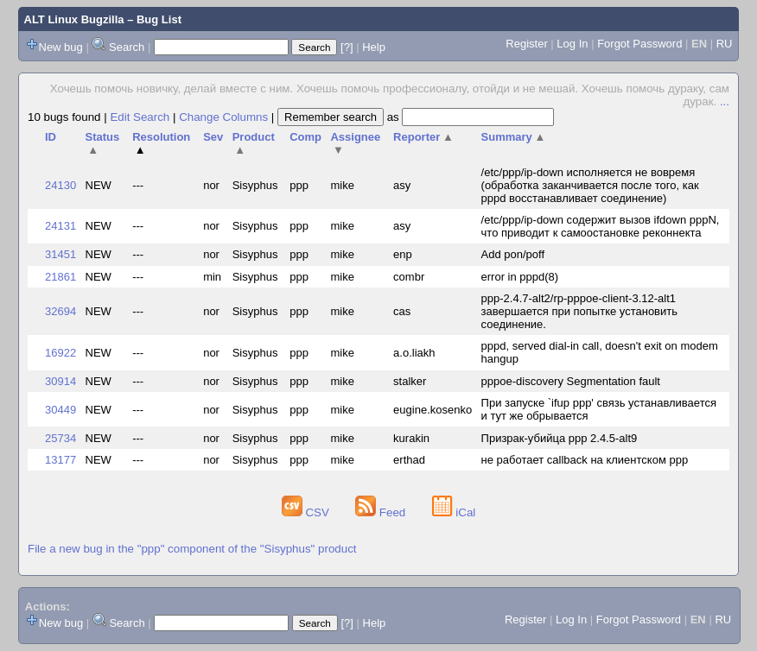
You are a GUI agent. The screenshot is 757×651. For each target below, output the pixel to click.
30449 (60, 409)
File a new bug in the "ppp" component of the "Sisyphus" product (192, 548)
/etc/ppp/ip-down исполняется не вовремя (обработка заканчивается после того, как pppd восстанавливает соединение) (590, 185)
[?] (346, 47)
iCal (454, 512)
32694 (60, 311)
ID (50, 136)
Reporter (423, 136)
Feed (382, 512)
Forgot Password (639, 43)
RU (724, 43)
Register (526, 43)
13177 (60, 459)
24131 (60, 225)
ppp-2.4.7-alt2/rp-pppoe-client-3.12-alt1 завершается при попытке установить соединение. (579, 311)
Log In (572, 43)
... (724, 101)
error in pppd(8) (520, 276)
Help (373, 47)
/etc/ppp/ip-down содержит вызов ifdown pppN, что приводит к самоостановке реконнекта (600, 226)
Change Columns (223, 117)
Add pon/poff (513, 254)
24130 (60, 185)
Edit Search (139, 117)
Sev (213, 136)
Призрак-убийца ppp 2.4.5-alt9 (559, 438)
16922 (60, 352)
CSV (307, 512)
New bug (61, 47)
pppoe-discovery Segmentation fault (570, 381)
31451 (60, 254)
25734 (60, 438)
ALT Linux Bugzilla (74, 19)
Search (126, 47)
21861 (60, 276)
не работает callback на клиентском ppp (585, 459)
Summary (513, 136)
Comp (305, 136)
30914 (60, 381)
